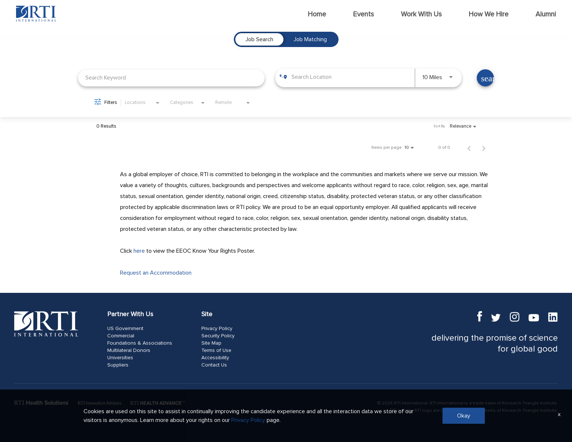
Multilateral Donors (128, 350)
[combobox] (171, 77)
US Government (125, 328)
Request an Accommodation (156, 273)
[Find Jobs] (485, 77)
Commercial (120, 335)
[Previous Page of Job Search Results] (469, 147)
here (139, 251)
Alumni (546, 14)
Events (363, 14)
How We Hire (489, 14)
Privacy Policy (216, 328)
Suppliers (117, 365)
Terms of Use (216, 350)
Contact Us (214, 365)
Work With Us (421, 14)
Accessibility (215, 357)
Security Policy (218, 335)
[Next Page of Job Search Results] (483, 147)
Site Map (211, 343)
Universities (120, 357)
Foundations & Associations (139, 343)
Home (317, 14)
